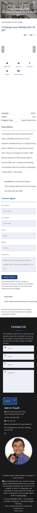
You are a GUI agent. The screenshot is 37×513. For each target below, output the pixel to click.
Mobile (3, 242)
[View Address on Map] (18, 428)
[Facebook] (29, 65)
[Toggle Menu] (33, 2)
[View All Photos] (18, 73)
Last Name (5, 218)
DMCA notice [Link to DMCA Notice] (18, 511)
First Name (5, 205)
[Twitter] (7, 73)
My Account (25, 4)
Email (3, 230)
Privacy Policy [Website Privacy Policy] (22, 495)
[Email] (18, 357)
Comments (5, 255)
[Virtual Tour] (7, 65)
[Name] (18, 348)
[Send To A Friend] (18, 65)
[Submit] (10, 401)
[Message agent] (18, 421)
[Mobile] (18, 365)
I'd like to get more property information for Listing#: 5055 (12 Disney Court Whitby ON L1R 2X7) (18, 264)
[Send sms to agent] (6, 4)
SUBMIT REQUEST (9, 277)
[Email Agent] (18, 433)
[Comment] (18, 381)
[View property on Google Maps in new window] (18, 93)
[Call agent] (2, 4)
